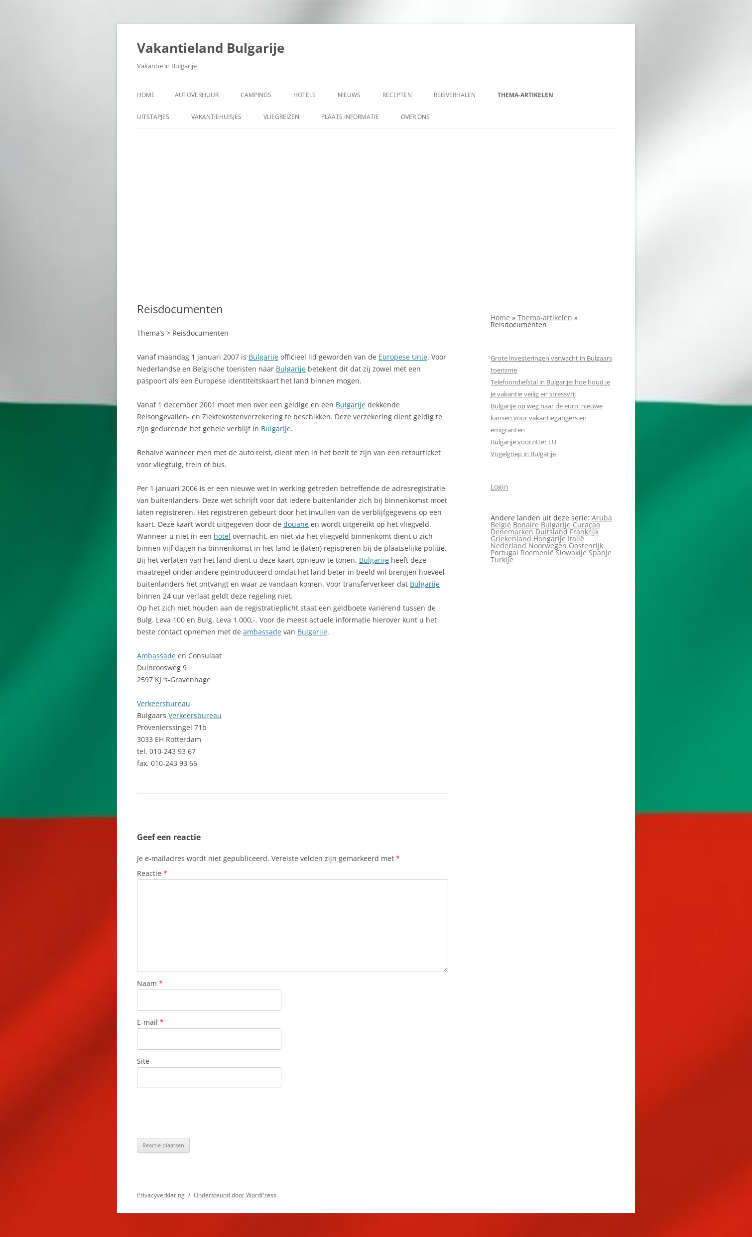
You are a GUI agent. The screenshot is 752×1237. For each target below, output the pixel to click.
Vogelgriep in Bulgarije (523, 453)
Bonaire (526, 524)
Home (146, 95)
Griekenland (511, 538)
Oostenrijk (586, 545)
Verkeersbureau (163, 703)
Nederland (508, 545)
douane (296, 524)
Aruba (602, 517)
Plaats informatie (350, 117)
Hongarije (549, 538)
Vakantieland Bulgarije (210, 48)
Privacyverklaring (161, 1195)
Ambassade (156, 655)
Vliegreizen (281, 117)
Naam (150, 983)
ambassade (262, 631)
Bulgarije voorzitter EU (523, 441)
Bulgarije (263, 357)
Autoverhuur (197, 95)
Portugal (504, 552)
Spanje (600, 552)
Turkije (502, 559)
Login (499, 487)
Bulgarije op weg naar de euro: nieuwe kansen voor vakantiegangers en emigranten (547, 417)
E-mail (150, 1022)
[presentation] (212, 1113)
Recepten (397, 95)
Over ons (415, 117)
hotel (222, 536)
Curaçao (586, 524)
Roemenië (537, 552)
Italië (576, 538)
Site (143, 1061)
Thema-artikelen (525, 95)
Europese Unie (402, 357)
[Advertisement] (376, 215)
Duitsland (551, 531)
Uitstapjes (153, 117)
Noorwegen (547, 545)
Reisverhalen (455, 95)
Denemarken (512, 531)
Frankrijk (584, 531)
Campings (256, 95)
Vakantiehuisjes (216, 117)
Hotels (304, 95)
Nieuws (349, 95)
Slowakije (571, 552)
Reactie (152, 873)
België (501, 524)
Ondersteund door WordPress (235, 1195)
